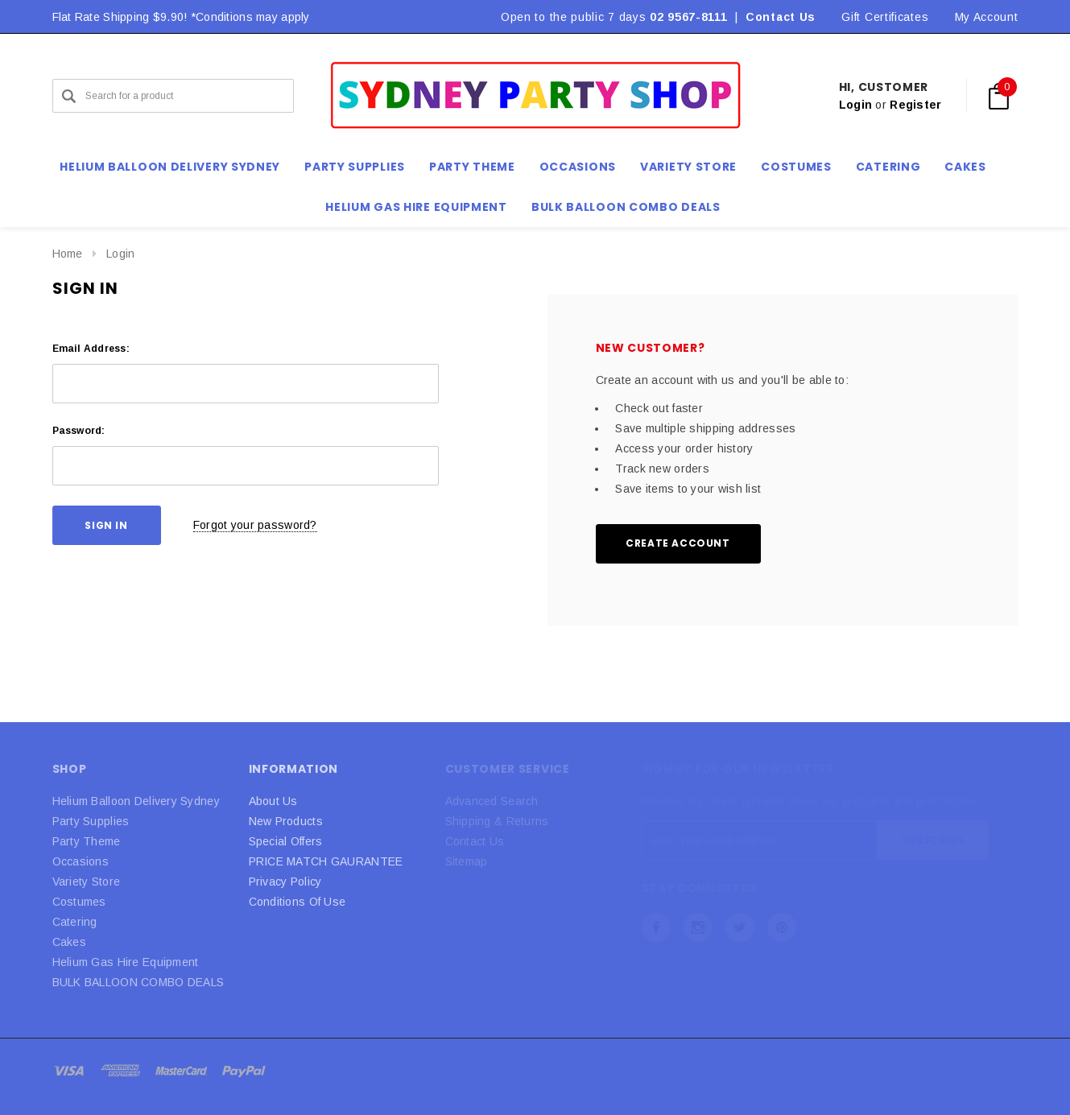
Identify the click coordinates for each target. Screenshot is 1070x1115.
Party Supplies (91, 821)
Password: (78, 430)
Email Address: (91, 348)
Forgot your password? (255, 524)
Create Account (677, 543)
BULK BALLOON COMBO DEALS (138, 982)
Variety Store (86, 881)
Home (67, 253)
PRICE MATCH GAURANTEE (326, 861)
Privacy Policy (285, 881)
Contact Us (781, 16)
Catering (74, 921)
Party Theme (86, 841)
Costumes (79, 901)
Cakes (69, 941)
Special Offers (286, 841)
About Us (273, 801)
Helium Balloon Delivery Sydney (136, 801)
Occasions (80, 861)
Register (915, 104)
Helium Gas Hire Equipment (125, 962)
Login (855, 104)
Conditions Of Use (297, 901)
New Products (286, 821)
